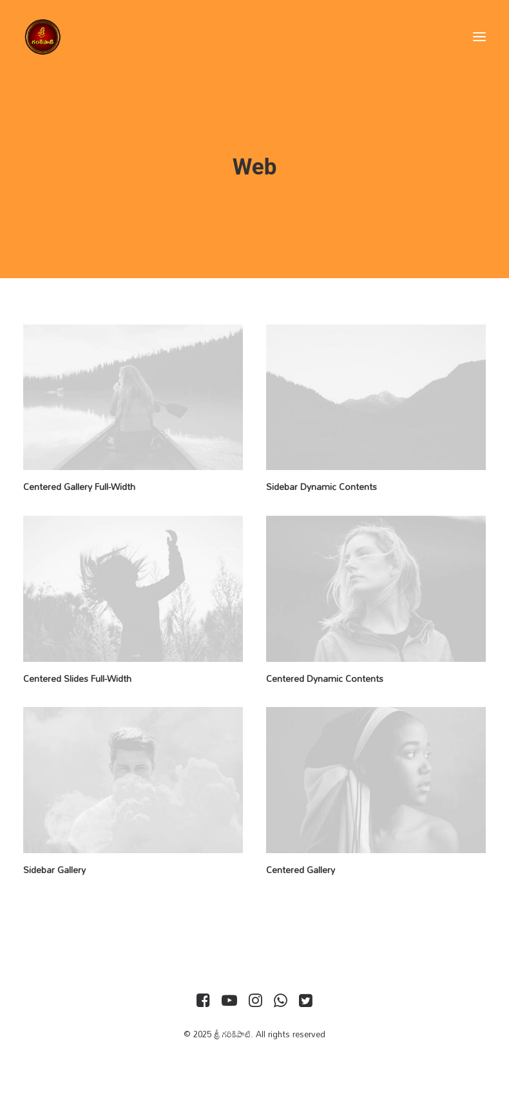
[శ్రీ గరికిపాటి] (42, 36)
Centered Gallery (300, 869)
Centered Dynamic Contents (324, 678)
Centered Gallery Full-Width (79, 486)
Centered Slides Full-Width (77, 678)
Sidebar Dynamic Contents (321, 486)
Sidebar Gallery (54, 869)
